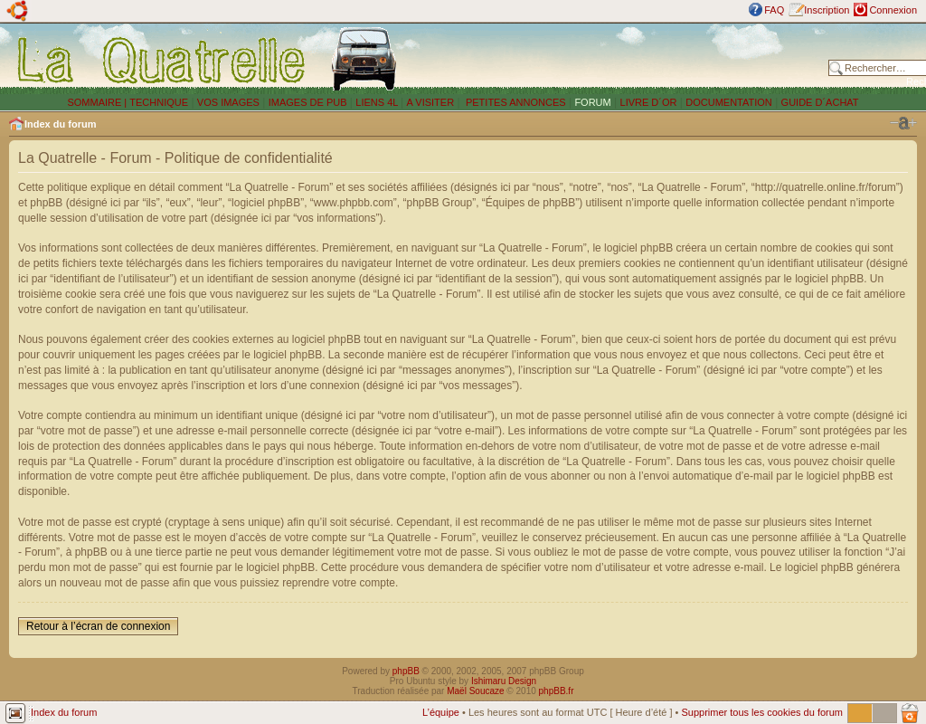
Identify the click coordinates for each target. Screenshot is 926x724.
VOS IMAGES (228, 102)
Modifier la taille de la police (903, 123)
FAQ (774, 10)
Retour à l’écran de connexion (98, 626)
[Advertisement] (616, 59)
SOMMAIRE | (98, 102)
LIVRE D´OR (648, 102)
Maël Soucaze (475, 691)
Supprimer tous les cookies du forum (762, 712)
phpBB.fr (556, 691)
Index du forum (60, 124)
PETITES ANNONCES (514, 102)
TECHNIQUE (158, 102)
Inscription (826, 10)
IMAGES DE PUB (308, 102)
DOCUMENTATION (728, 102)
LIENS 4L (378, 102)
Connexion (893, 10)
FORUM (592, 102)
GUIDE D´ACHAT (820, 102)
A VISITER (431, 102)
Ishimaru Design (503, 681)
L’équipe (440, 712)
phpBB (406, 671)
